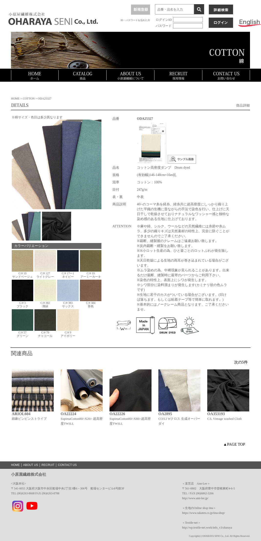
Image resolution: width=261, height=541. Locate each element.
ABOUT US (30, 465)
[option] (33, 403)
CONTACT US (67, 465)
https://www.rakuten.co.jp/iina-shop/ (203, 513)
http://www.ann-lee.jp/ (195, 498)
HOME (15, 98)
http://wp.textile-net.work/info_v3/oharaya (207, 527)
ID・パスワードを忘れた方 (135, 20)
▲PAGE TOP (234, 444)
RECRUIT (48, 465)
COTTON (29, 98)
